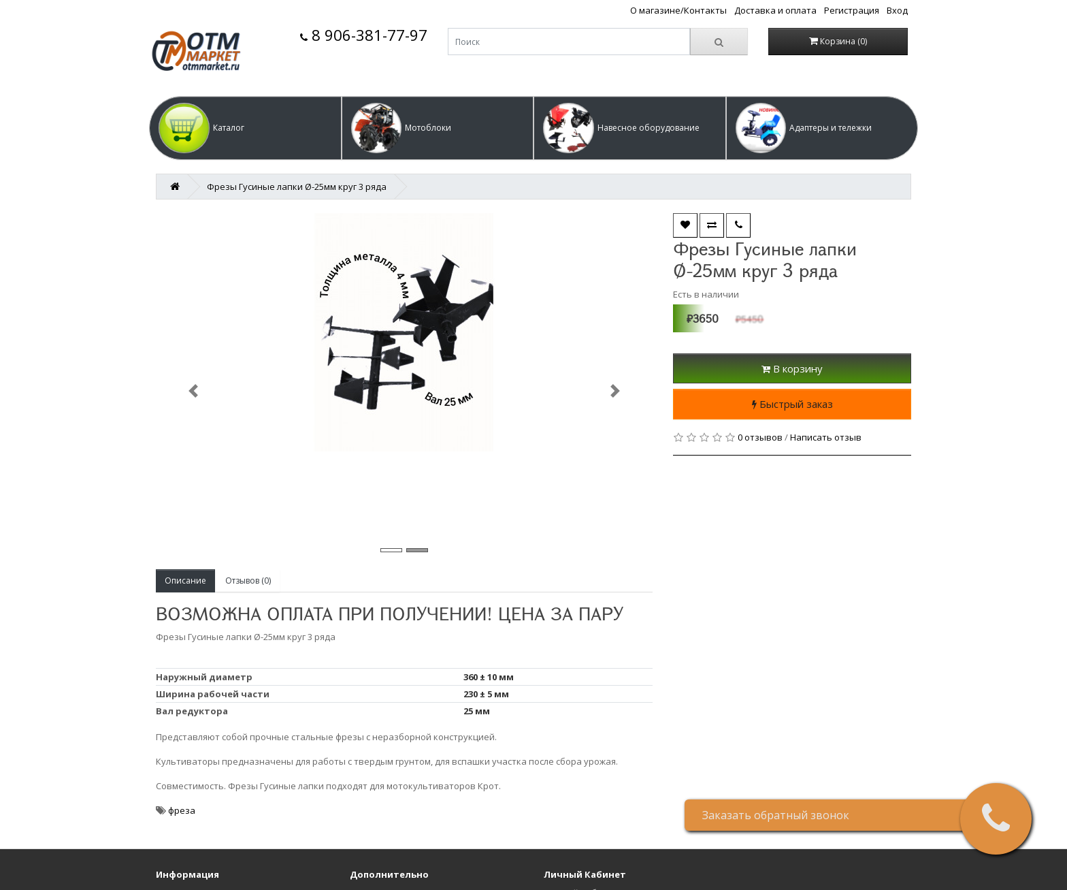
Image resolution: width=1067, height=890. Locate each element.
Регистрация (851, 10)
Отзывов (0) (248, 580)
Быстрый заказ (792, 404)
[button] (245, 128)
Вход (897, 10)
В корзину (792, 368)
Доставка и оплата (775, 10)
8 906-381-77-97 (363, 35)
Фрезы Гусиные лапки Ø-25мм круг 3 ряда (297, 186)
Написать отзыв (825, 437)
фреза (181, 810)
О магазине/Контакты (678, 10)
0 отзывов (760, 437)
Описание (185, 580)
